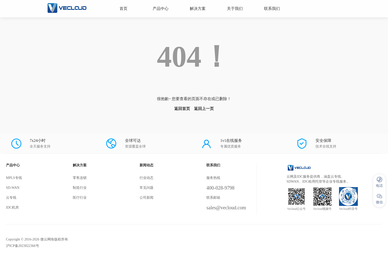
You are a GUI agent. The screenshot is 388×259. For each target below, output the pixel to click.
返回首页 (182, 109)
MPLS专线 (14, 178)
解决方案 (198, 8)
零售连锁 (80, 178)
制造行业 (80, 188)
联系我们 (272, 8)
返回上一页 (204, 109)
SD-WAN (12, 188)
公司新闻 (146, 197)
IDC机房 (12, 207)
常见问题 (146, 188)
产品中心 (161, 8)
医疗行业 (80, 197)
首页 (123, 8)
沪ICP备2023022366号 (22, 246)
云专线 (11, 197)
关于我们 (235, 8)
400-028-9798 (220, 188)
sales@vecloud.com (226, 207)
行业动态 (146, 178)
